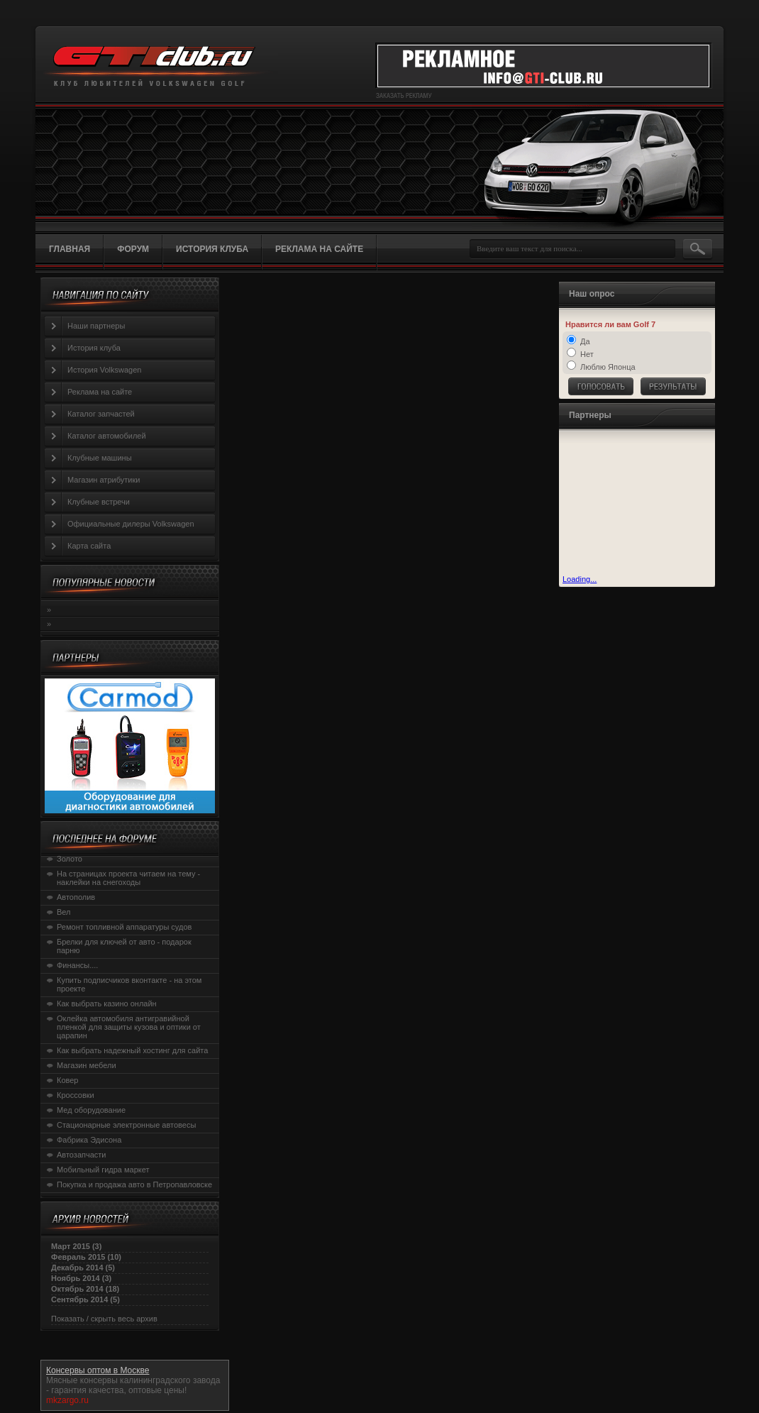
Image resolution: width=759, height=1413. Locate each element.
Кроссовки (75, 1095)
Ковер (67, 1080)
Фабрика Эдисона (89, 1140)
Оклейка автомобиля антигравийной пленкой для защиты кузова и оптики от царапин (129, 1027)
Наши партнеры (96, 325)
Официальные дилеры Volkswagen (130, 523)
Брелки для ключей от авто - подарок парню (124, 946)
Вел (64, 912)
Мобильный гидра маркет (103, 1169)
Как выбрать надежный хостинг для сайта (132, 1050)
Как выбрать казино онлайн (107, 1003)
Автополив (76, 897)
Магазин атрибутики (103, 479)
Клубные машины (99, 457)
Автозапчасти (81, 1154)
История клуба (94, 347)
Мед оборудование (91, 1110)
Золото (69, 858)
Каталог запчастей (101, 413)
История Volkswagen (104, 369)
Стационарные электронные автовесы (126, 1125)
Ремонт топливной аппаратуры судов (124, 927)
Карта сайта (89, 545)
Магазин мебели (86, 1065)
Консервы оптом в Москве (97, 1370)
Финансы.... (77, 965)
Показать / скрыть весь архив (104, 1318)
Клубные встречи (98, 501)
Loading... (580, 579)
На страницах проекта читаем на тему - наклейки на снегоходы (128, 877)
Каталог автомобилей (106, 435)
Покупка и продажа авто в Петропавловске (134, 1184)
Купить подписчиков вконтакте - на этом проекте (129, 984)
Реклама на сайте (99, 391)
